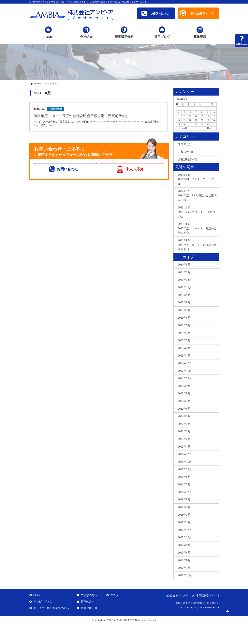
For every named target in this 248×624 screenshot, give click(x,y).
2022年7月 (184, 401)
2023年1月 (184, 355)
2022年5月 (184, 416)
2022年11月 (185, 370)
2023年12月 (185, 279)
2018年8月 (184, 499)
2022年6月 (184, 408)
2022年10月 (185, 378)
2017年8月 (184, 552)
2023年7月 (184, 310)
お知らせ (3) (185, 151)
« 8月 (184, 128)
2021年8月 (184, 476)
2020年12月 (185, 492)
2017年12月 (185, 529)
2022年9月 (184, 386)
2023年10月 (185, 287)
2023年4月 (184, 332)
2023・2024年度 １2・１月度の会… (197, 211)
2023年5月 (184, 325)
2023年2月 (184, 348)
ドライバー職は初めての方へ (51, 608)
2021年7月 (184, 484)
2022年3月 (184, 431)
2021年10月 (185, 469)
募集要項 (200, 36)
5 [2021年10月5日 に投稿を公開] (184, 112)
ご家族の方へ (89, 595)
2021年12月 (185, 454)
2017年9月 (184, 545)
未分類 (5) (184, 144)
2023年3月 (184, 340)
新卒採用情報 (124, 36)
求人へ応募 (134, 169)
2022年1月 (184, 446)
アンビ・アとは (43, 601)
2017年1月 (184, 567)
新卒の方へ (88, 601)
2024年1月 (184, 272)
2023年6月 (184, 317)
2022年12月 (185, 363)
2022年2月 (184, 438)
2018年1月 (184, 522)
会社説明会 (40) (187, 159)
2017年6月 (184, 560)
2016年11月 (185, 575)
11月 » (207, 128)
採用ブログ (162, 36)
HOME (48, 36)
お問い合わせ (155, 13)
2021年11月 (185, 461)
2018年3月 (184, 507)
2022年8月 (184, 393)
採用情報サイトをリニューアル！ (197, 179)
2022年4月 (184, 423)
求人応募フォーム (202, 13)
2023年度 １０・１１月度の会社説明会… (197, 228)
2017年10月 (185, 537)
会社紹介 (86, 36)
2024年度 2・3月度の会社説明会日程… (197, 195)
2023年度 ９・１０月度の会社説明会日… (197, 244)
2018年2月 (184, 514)
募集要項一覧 (89, 608)
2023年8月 (184, 302)
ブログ (114, 595)
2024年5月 (184, 264)
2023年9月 (184, 295)
